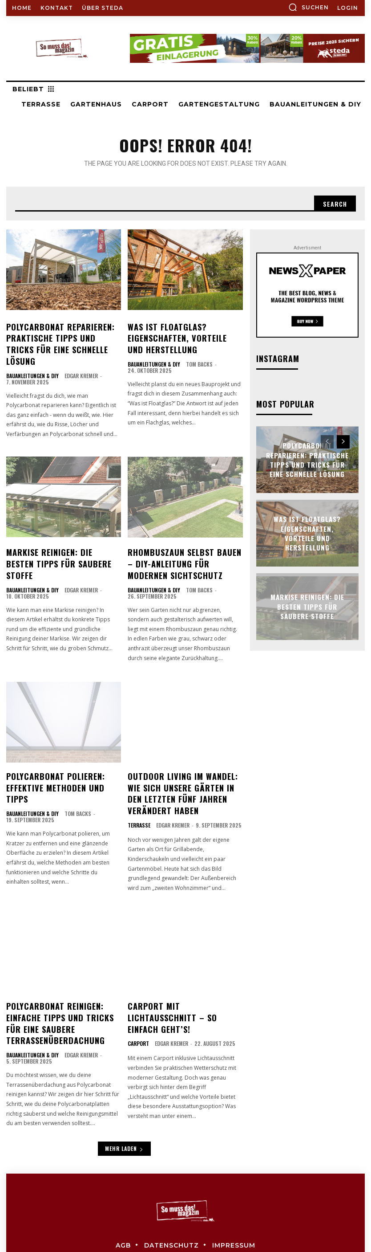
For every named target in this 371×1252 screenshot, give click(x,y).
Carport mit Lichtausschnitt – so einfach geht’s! (184, 984)
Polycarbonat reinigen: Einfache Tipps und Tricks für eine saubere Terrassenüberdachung (62, 994)
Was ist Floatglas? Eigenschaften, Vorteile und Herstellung (181, 336)
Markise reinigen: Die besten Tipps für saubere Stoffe (60, 540)
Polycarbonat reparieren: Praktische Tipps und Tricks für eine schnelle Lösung (60, 336)
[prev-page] (327, 442)
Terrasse (139, 799)
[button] (308, 7)
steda (204, 1226)
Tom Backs (199, 359)
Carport (138, 1003)
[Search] (335, 204)
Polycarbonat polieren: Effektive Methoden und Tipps (62, 760)
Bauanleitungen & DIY (32, 360)
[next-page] (343, 442)
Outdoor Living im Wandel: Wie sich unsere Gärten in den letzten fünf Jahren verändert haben (184, 770)
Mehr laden (124, 1116)
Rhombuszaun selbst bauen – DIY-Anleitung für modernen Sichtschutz (183, 545)
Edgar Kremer (81, 359)
